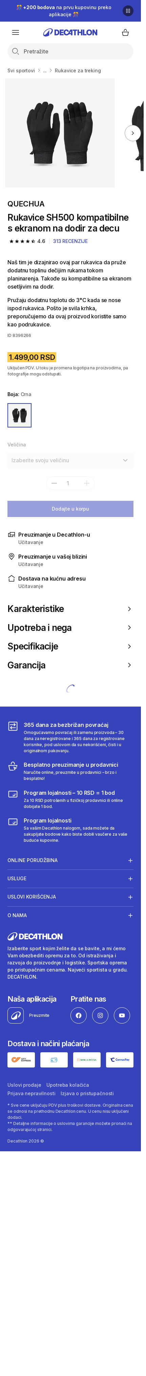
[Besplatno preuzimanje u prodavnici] (70, 771)
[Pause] (128, 10)
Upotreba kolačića (67, 1085)
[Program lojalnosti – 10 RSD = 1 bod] (70, 799)
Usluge (16, 878)
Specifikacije (70, 646)
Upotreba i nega (70, 627)
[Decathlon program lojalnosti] (70, 829)
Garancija (70, 665)
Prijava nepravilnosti (31, 1093)
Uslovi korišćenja (31, 897)
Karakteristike (70, 609)
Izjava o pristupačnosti (87, 1093)
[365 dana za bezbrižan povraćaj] (70, 737)
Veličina (16, 444)
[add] (87, 483)
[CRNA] (19, 415)
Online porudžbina (32, 860)
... (45, 70)
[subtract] (54, 483)
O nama (17, 915)
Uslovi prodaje (24, 1085)
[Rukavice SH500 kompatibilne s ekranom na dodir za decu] (59, 133)
